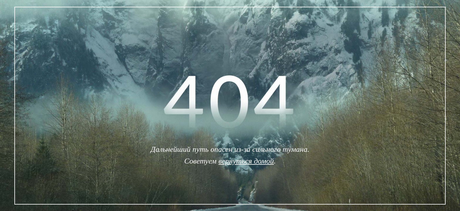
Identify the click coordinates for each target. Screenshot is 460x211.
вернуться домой (246, 161)
